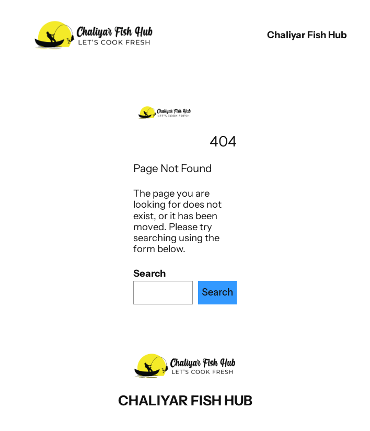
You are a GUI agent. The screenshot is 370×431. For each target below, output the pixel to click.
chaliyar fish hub (307, 35)
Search (149, 273)
